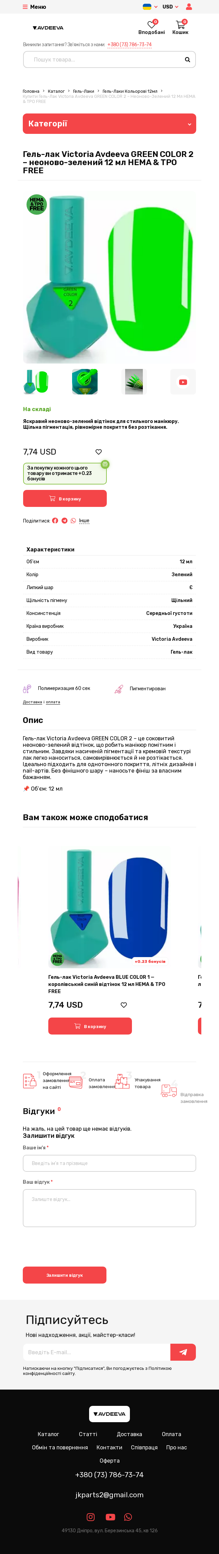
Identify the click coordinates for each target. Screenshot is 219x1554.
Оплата (171, 1434)
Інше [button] (84, 521)
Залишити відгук (65, 1275)
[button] (189, 7)
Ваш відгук (38, 1182)
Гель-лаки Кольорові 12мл (130, 91)
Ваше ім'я (36, 1148)
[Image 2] (84, 381)
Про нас (176, 1447)
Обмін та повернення (60, 1447)
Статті (88, 1434)
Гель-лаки (83, 91)
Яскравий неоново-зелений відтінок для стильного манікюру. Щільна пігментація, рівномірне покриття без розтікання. (101, 424)
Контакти (109, 1447)
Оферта (110, 1461)
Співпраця (144, 1447)
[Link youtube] (109, 1517)
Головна (31, 91)
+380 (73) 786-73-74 (129, 45)
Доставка (129, 1434)
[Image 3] (134, 381)
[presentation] (74, 1248)
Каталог (56, 91)
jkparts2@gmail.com (109, 1495)
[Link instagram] (91, 1517)
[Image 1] (35, 381)
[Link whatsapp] (128, 1517)
